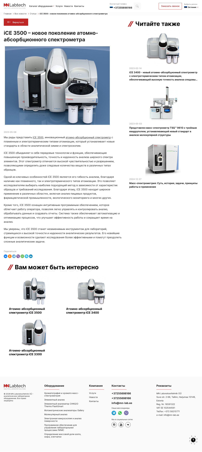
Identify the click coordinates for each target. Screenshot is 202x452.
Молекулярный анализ (55, 415)
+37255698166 (121, 394)
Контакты (79, 6)
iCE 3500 (38, 138)
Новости (68, 6)
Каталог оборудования (40, 6)
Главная (9, 14)
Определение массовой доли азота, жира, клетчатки (62, 436)
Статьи (34, 14)
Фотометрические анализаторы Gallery (64, 411)
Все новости (22, 14)
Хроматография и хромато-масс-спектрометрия (61, 395)
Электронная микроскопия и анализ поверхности (62, 420)
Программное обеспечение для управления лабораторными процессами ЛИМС (60, 428)
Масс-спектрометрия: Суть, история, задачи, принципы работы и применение (163, 185)
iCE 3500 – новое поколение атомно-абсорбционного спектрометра (74, 14)
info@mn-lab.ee (122, 404)
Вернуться (16, 22)
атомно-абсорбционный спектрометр (90, 138)
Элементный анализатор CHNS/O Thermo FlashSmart (61, 406)
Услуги (59, 6)
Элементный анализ (54, 400)
